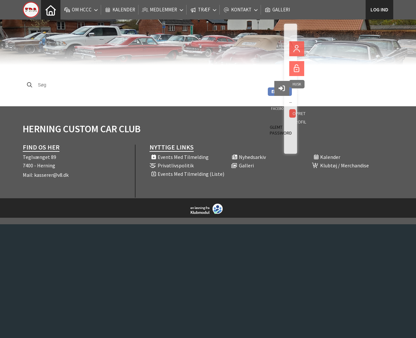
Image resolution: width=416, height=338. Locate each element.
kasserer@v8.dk (51, 175)
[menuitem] (50, 10)
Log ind (379, 9)
